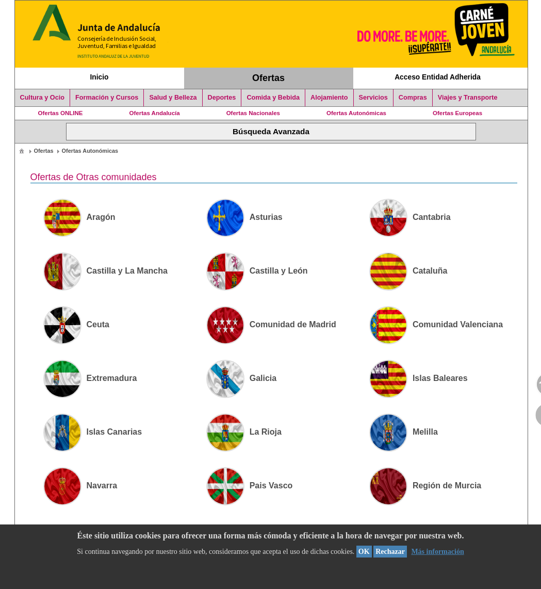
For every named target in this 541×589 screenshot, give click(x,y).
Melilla (403, 431)
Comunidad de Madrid (271, 324)
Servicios (373, 97)
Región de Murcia (425, 485)
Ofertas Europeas (457, 113)
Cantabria (410, 217)
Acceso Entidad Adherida (438, 77)
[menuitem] (22, 150)
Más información (437, 551)
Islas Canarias (92, 431)
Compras (413, 97)
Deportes (222, 97)
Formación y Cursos (106, 97)
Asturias (244, 217)
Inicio (99, 77)
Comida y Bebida (273, 97)
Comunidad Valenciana (436, 324)
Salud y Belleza (172, 97)
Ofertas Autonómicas (356, 113)
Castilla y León (257, 270)
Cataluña (408, 270)
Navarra (80, 485)
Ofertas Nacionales (253, 113)
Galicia (241, 378)
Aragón (79, 217)
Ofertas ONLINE (60, 113)
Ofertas (268, 78)
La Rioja (244, 431)
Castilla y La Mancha (105, 270)
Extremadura (90, 378)
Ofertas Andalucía (154, 113)
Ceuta (76, 324)
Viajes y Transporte (468, 97)
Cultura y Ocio (42, 97)
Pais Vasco (249, 485)
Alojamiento (329, 97)
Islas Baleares (418, 378)
